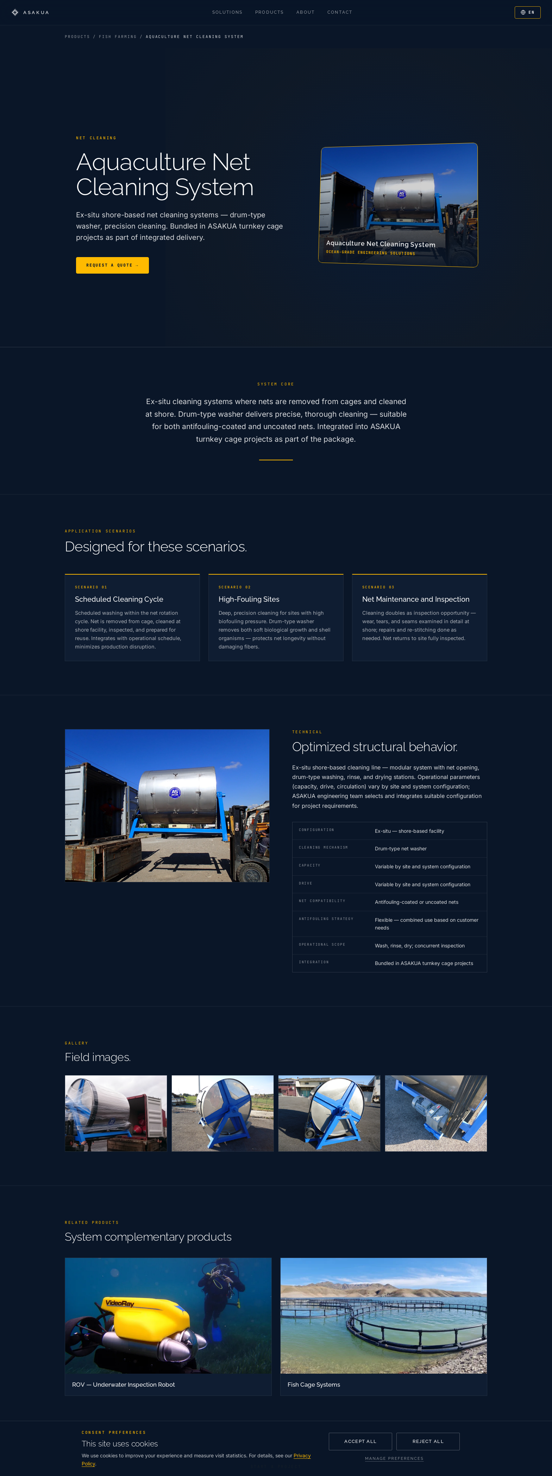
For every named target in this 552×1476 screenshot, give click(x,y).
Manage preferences (394, 1458)
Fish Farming (118, 36)
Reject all (428, 1441)
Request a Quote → (112, 265)
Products (77, 36)
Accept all (360, 1441)
